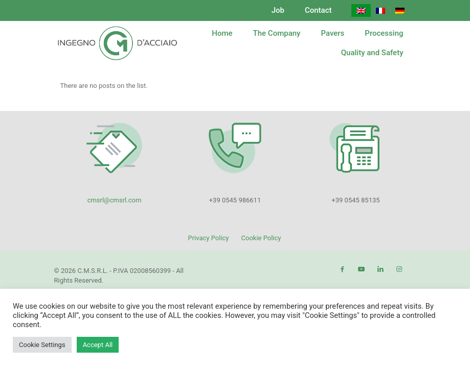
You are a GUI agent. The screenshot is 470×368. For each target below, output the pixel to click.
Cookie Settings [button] (42, 345)
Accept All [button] (98, 345)
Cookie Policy (261, 238)
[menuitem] (361, 10)
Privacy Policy (208, 238)
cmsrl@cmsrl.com (114, 200)
